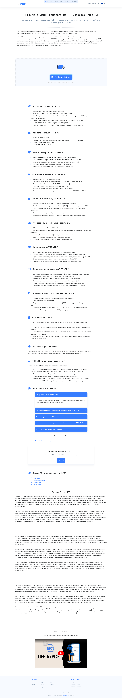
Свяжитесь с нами (75, 684)
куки (70, 692)
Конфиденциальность (56, 692)
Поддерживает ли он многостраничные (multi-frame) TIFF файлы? (61, 411)
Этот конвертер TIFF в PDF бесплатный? (61, 417)
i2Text (33, 684)
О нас (72, 682)
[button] (93, 4)
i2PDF (46, 1)
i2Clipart (52, 684)
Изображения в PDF (40, 480)
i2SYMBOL (67, 1)
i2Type (42, 687)
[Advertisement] (61, 52)
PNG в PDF (37, 485)
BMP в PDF (37, 483)
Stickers (52, 687)
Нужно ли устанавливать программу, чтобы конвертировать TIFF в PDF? (61, 423)
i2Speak (34, 687)
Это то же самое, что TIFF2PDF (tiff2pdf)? (61, 429)
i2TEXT (61, 1)
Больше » (74, 1)
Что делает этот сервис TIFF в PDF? (61, 395)
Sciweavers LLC (65, 695)
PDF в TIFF (37, 478)
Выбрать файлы (61, 77)
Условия (65, 692)
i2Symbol (43, 684)
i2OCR (56, 1)
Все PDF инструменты (76, 686)
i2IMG (51, 1)
